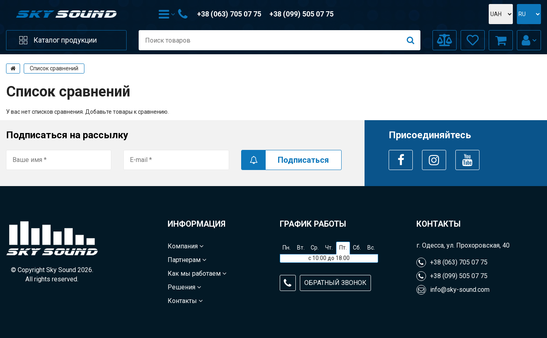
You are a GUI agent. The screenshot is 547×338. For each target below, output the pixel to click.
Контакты (185, 301)
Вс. (371, 247)
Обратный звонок (335, 283)
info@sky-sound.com (453, 290)
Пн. (287, 247)
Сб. (357, 247)
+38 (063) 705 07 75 (229, 14)
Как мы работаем (197, 273)
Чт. (329, 247)
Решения (184, 287)
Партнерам (187, 260)
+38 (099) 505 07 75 (301, 14)
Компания (185, 246)
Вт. (301, 247)
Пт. (343, 247)
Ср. (315, 247)
